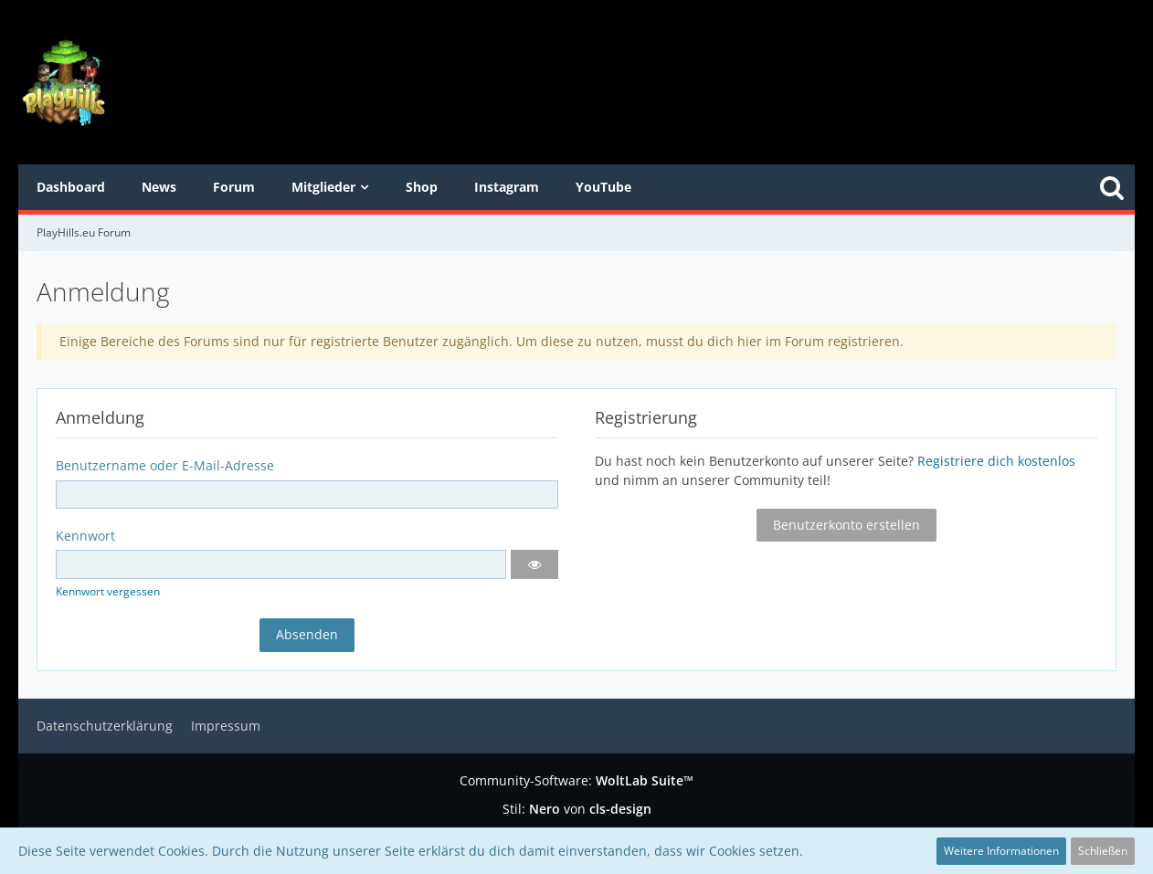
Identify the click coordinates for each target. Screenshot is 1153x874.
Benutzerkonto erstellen (846, 524)
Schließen (1102, 850)
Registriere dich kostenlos (996, 460)
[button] (534, 564)
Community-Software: (576, 780)
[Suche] (1112, 187)
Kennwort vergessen (108, 591)
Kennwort (85, 535)
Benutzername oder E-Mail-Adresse (165, 465)
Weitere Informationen (1001, 850)
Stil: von (576, 808)
